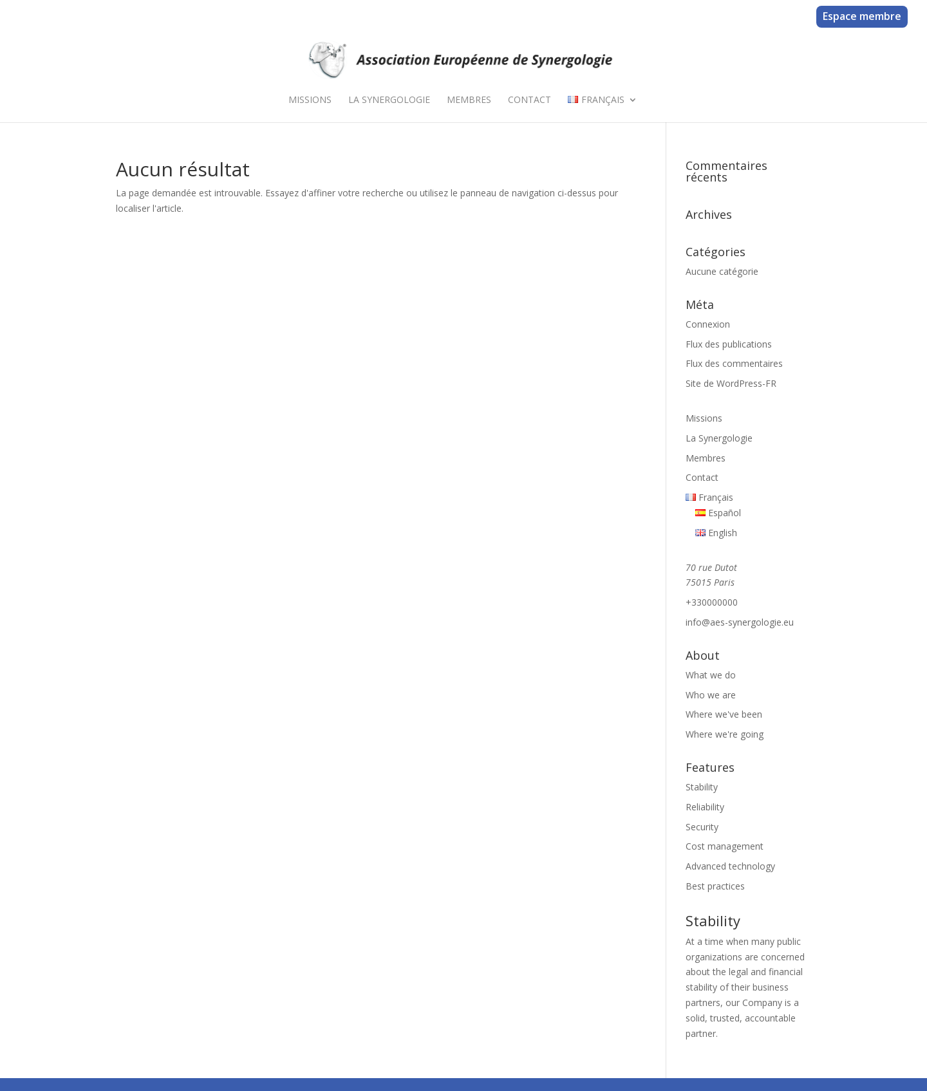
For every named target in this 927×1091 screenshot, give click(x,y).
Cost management (724, 846)
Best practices (715, 886)
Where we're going (724, 734)
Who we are (711, 695)
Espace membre (862, 16)
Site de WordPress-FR (731, 383)
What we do (711, 675)
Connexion (708, 324)
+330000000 (712, 602)
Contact (529, 100)
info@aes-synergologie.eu (740, 622)
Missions (310, 100)
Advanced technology (730, 866)
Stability (702, 787)
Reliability (705, 807)
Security (702, 827)
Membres (469, 100)
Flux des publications (729, 344)
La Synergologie (389, 100)
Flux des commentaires (734, 363)
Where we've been (724, 714)
